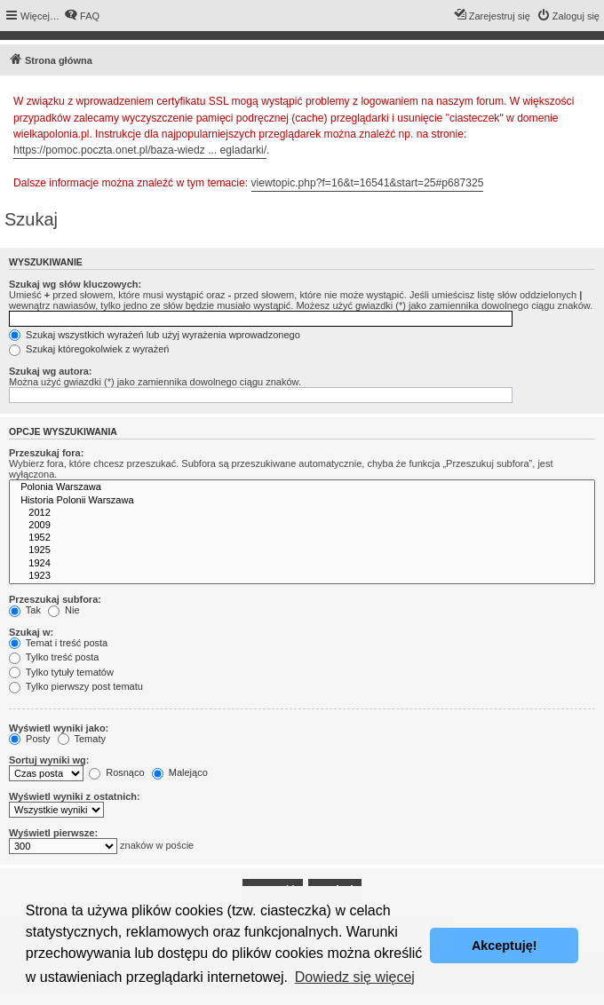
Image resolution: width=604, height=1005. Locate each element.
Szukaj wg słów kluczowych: (75, 284)
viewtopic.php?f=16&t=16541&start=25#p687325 (367, 183)
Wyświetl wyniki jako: (58, 728)
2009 (302, 525)
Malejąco (180, 772)
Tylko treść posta (54, 657)
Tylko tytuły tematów (61, 672)
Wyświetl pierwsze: (53, 832)
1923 (302, 576)
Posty (30, 738)
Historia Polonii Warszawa (302, 501)
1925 (302, 550)
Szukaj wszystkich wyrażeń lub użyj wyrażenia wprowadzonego (154, 334)
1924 (302, 564)
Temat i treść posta (58, 642)
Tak (25, 610)
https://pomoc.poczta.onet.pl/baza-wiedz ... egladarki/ (139, 150)
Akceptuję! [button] (504, 945)
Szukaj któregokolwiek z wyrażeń (89, 349)
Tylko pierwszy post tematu (76, 686)
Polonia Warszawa (302, 487)
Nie (64, 610)
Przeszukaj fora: (46, 452)
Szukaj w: (31, 632)
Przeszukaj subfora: (55, 599)
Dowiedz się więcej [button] (355, 977)
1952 (302, 538)
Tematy (82, 738)
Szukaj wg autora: (50, 371)
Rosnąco (116, 772)
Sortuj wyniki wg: (49, 760)
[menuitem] (81, 16)
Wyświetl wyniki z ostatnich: (74, 796)
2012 (302, 513)
